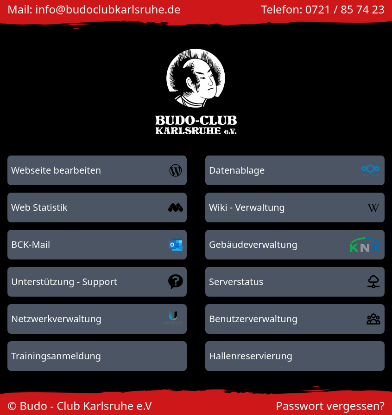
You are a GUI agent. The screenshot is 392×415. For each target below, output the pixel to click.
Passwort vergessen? (330, 405)
